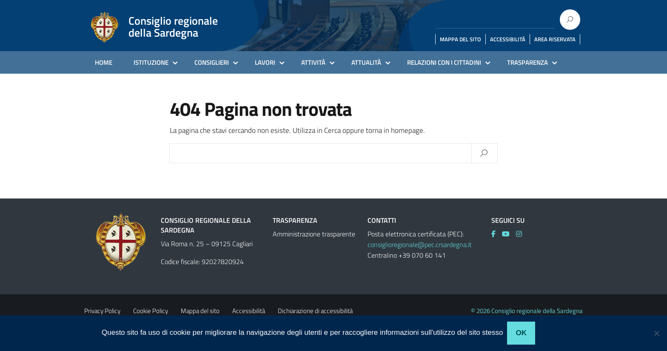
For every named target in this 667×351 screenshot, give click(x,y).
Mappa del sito (200, 311)
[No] (656, 333)
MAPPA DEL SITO (460, 39)
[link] (496, 234)
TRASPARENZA (527, 62)
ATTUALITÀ (366, 62)
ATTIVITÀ (313, 62)
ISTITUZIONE (151, 62)
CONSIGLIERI (211, 62)
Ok (521, 333)
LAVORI (265, 62)
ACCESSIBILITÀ (507, 39)
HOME (103, 62)
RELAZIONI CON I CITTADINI (444, 62)
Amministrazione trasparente (314, 234)
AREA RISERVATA (555, 39)
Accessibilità (248, 311)
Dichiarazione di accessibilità (315, 311)
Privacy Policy (102, 311)
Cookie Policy (150, 311)
